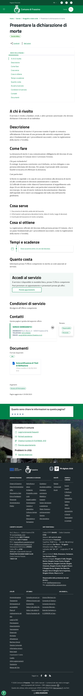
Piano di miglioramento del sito (16, 613)
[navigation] (4, 9)
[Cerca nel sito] (70, 9)
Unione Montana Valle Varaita (52, 597)
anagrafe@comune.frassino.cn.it (30, 335)
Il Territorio (68, 492)
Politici (12, 506)
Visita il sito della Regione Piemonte (38, 607)
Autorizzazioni (30, 503)
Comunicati (57, 487)
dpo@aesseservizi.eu (54, 582)
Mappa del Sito (15, 667)
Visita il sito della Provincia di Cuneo (38, 610)
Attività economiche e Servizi (69, 511)
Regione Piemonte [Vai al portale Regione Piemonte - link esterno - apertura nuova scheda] (15, 3)
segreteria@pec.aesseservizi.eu (56, 585)
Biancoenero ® (58, 688)
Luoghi (67, 489)
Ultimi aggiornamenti (16, 661)
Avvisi (56, 490)
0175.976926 (26, 333)
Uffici (11, 490)
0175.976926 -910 (18, 535)
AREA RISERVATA (40, 693)
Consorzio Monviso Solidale (51, 607)
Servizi (18, 18)
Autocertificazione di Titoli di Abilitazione (27, 364)
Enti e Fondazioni (15, 496)
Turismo (42, 515)
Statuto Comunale (16, 645)
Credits (12, 658)
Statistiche (13, 664)
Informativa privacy (16, 648)
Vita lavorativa (44, 518)
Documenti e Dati (15, 493)
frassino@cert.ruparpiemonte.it (24, 542)
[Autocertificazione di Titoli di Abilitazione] (13, 363)
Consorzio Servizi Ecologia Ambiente (54, 604)
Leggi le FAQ (14, 620)
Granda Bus (30, 604)
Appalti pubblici (31, 499)
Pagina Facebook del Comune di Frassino (39, 613)
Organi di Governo (16, 483)
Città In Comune (51, 685)
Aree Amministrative (16, 487)
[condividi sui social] (15, 43)
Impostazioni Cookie (16, 655)
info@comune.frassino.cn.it (23, 544)
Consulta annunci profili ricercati (36, 597)
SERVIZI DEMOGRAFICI (22, 326)
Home (12, 18)
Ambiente (29, 490)
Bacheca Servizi (15, 642)
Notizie (56, 483)
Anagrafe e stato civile (30, 18)
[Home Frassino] (28, 9)
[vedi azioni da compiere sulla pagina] (25, 43)
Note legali (13, 651)
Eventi (67, 485)
